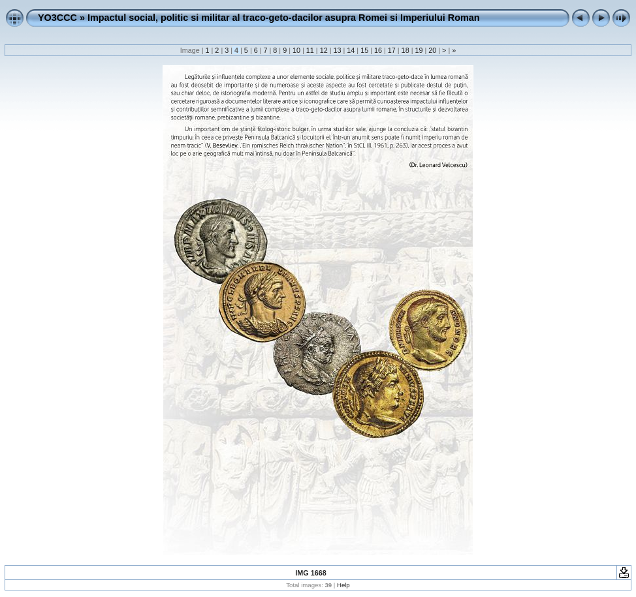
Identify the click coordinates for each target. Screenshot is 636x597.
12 (324, 50)
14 (351, 50)
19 (418, 50)
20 (432, 50)
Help (343, 585)
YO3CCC (57, 17)
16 (378, 50)
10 (296, 50)
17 (392, 50)
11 (310, 50)
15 (364, 50)
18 (405, 50)
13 (337, 50)
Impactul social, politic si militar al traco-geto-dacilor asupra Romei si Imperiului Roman (283, 17)
